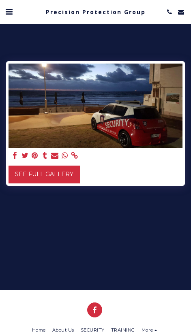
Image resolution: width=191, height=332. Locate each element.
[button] (9, 11)
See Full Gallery (44, 174)
